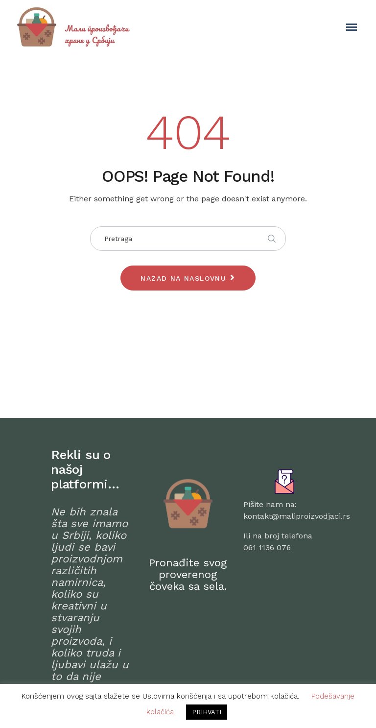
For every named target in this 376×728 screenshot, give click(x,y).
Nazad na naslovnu (183, 278)
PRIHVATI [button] (206, 712)
